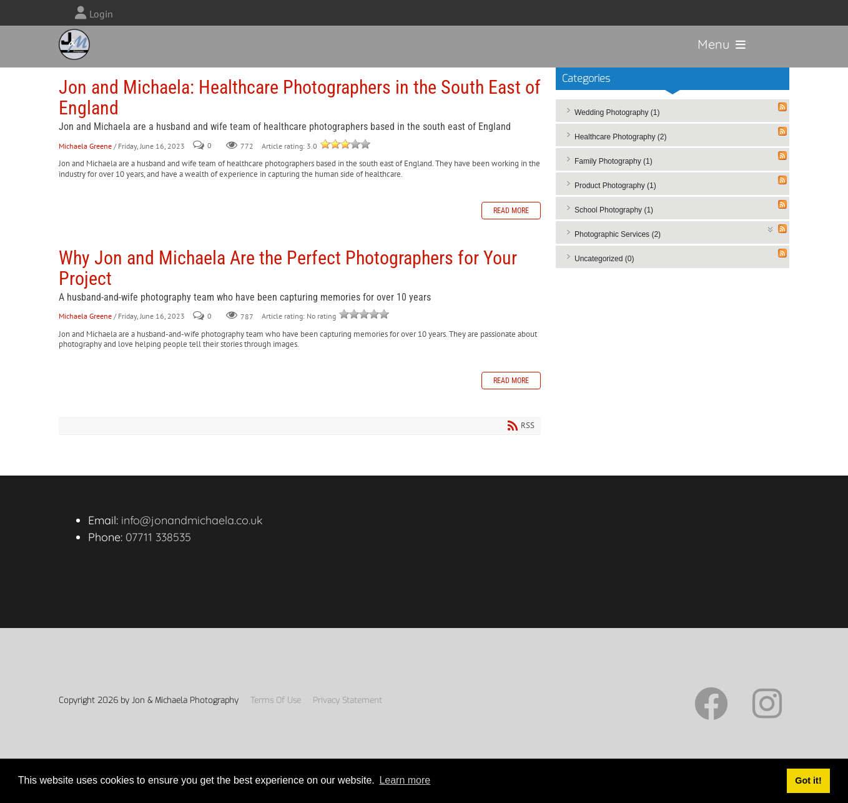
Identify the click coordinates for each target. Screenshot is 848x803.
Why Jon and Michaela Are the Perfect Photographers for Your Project (288, 290)
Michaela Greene (85, 167)
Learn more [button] (404, 780)
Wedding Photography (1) (617, 134)
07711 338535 (158, 559)
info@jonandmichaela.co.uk (192, 542)
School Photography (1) (613, 231)
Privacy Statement (347, 722)
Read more (511, 232)
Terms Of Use (275, 722)
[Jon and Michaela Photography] (80, 51)
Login (101, 13)
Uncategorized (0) (604, 280)
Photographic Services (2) (617, 256)
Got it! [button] (808, 781)
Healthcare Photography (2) (620, 158)
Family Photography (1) (613, 183)
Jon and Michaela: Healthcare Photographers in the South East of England (300, 119)
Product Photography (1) (615, 207)
